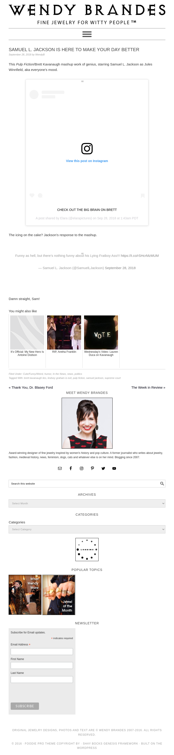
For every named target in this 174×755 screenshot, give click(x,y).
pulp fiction (79, 378)
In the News (59, 373)
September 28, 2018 (120, 268)
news (70, 373)
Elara (64, 218)
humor (47, 373)
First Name (17, 659)
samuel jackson (94, 378)
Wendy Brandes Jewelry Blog (87, 12)
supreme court (113, 378)
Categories (17, 522)
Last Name (17, 673)
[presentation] (45, 694)
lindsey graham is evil (59, 378)
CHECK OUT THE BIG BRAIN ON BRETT (87, 210)
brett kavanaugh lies (35, 378)
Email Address (20, 645)
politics (78, 373)
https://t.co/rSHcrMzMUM (140, 256)
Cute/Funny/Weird (33, 373)
